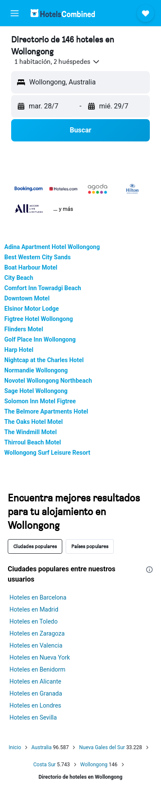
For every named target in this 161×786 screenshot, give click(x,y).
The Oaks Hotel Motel (33, 421)
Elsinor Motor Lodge (31, 308)
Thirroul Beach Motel (32, 442)
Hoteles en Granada (35, 693)
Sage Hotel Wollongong (35, 390)
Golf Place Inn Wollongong (40, 339)
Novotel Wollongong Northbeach (48, 380)
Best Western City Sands (37, 257)
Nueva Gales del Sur (102, 747)
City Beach (18, 277)
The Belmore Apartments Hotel (46, 411)
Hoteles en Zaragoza (37, 633)
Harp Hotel (18, 349)
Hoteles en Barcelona (38, 597)
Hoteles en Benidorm (37, 669)
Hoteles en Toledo (33, 621)
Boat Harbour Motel (30, 267)
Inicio (15, 747)
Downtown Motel (26, 298)
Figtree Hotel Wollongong (38, 318)
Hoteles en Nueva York (39, 657)
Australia (41, 747)
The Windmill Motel (30, 432)
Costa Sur (44, 765)
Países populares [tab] (89, 546)
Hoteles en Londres (35, 705)
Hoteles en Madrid (33, 609)
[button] (14, 13)
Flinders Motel (23, 329)
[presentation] (149, 569)
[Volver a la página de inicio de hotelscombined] (62, 13)
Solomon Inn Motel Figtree (40, 401)
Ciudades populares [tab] (35, 546)
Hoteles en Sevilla (33, 717)
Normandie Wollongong (36, 370)
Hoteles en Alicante (35, 681)
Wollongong (94, 765)
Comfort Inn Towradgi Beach (42, 288)
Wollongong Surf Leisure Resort (47, 452)
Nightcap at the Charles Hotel (44, 360)
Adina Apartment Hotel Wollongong (52, 246)
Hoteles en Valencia (35, 645)
